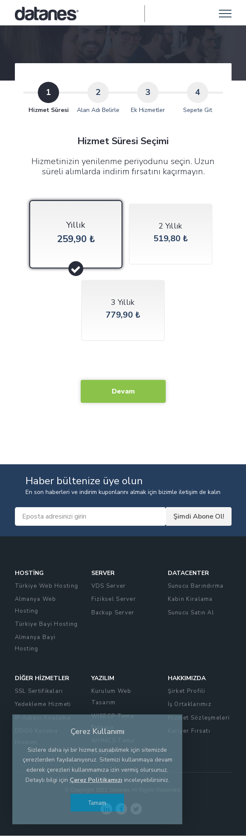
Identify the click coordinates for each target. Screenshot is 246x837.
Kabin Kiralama (190, 600)
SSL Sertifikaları (39, 692)
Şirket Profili (187, 692)
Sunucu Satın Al (191, 613)
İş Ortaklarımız (190, 705)
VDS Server (108, 587)
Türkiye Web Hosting (47, 587)
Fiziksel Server (113, 600)
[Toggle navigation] (225, 13)
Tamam (97, 802)
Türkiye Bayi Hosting (46, 625)
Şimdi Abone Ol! (198, 517)
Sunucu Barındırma (196, 587)
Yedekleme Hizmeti (43, 705)
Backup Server (113, 613)
